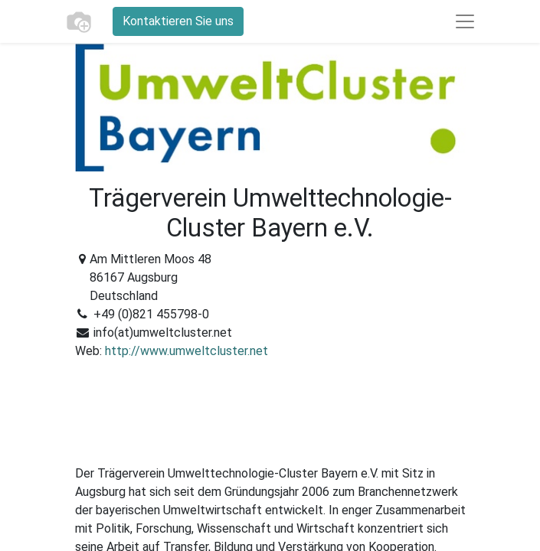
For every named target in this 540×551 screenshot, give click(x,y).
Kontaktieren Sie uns (178, 21)
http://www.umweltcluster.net (186, 351)
